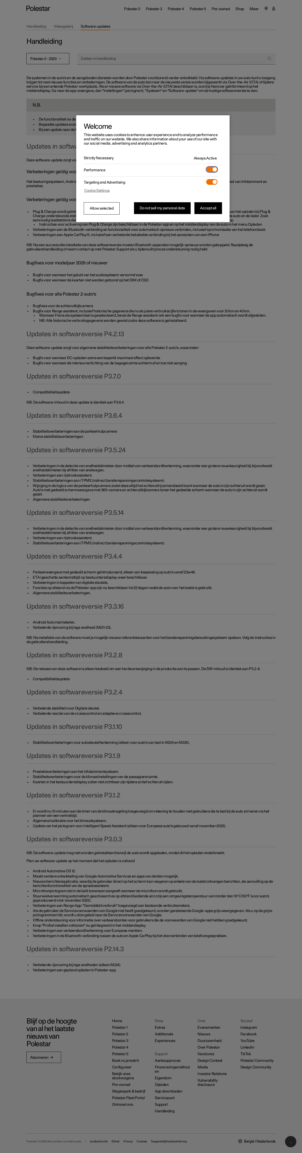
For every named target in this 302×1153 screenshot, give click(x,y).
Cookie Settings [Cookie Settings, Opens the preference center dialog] (97, 191)
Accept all (208, 208)
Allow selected (102, 208)
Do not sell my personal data (162, 208)
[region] (153, 168)
